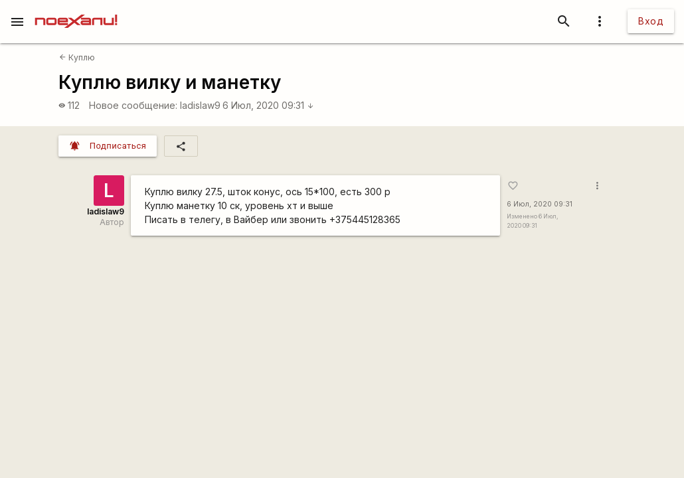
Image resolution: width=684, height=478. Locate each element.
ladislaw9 (200, 105)
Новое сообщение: (133, 105)
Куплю (77, 57)
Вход (650, 21)
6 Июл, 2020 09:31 (268, 105)
